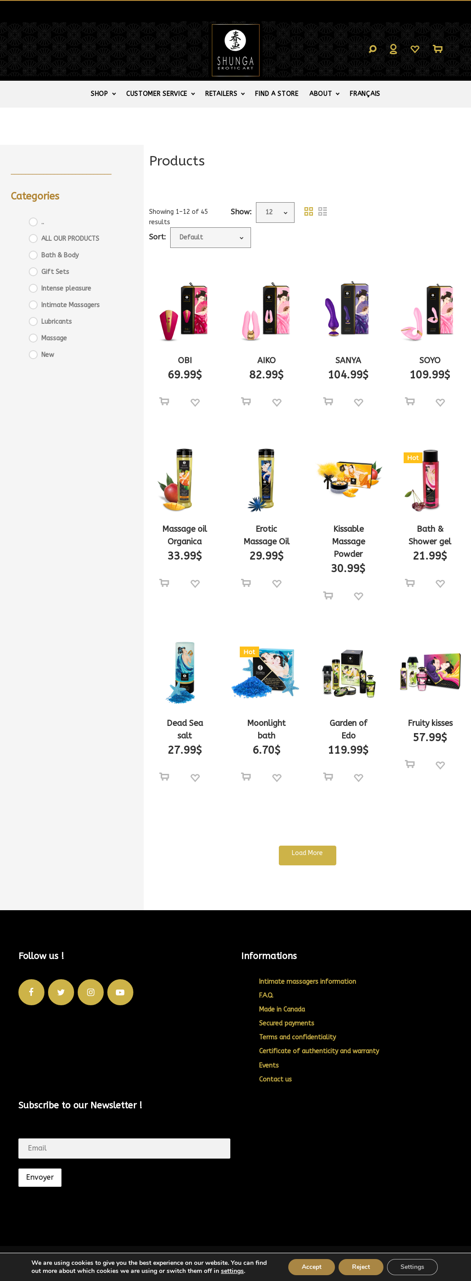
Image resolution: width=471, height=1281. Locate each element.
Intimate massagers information (307, 982)
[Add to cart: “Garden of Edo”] (328, 777)
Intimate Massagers (70, 305)
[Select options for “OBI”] (164, 402)
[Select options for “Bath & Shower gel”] (410, 583)
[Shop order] (210, 237)
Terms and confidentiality (297, 1037)
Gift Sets (55, 272)
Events (269, 1065)
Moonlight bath (266, 729)
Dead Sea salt (185, 729)
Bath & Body (60, 255)
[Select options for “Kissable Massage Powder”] (328, 596)
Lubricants (56, 322)
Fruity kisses (430, 723)
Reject (361, 1267)
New (47, 355)
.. (42, 222)
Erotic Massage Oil (266, 535)
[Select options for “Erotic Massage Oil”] (246, 583)
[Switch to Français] (365, 94)
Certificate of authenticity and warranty (319, 1051)
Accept (311, 1267)
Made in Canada (282, 1009)
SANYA (348, 360)
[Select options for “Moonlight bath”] (246, 777)
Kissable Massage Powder (348, 541)
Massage (54, 338)
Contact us (275, 1079)
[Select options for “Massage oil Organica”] (164, 583)
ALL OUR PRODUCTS (70, 239)
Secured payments (286, 1023)
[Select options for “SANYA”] (328, 402)
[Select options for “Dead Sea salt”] (164, 777)
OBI (185, 360)
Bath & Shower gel (430, 535)
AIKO (266, 360)
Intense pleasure (66, 288)
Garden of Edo (348, 729)
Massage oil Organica (184, 535)
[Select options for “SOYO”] (410, 402)
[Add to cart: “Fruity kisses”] (410, 764)
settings (232, 1271)
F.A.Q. (266, 995)
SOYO (429, 360)
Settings (412, 1267)
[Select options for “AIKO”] (246, 402)
